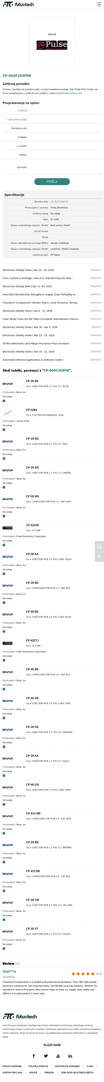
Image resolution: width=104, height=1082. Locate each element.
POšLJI (52, 181)
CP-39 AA (32, 755)
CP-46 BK (32, 669)
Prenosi (49, 1072)
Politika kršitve (38, 1066)
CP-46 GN (32, 784)
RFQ (4, 401)
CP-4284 (31, 409)
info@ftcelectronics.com (69, 93)
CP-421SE (32, 525)
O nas (90, 1066)
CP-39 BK (32, 582)
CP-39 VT (32, 928)
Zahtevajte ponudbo (67, 1066)
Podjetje (22, 137)
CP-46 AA (32, 554)
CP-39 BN (32, 842)
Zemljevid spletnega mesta (77, 1072)
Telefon (23, 155)
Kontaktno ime (19, 128)
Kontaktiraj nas (12, 1072)
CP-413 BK (33, 871)
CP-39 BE (32, 381)
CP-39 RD (32, 438)
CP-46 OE (32, 698)
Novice (33, 1072)
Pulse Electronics (59, 207)
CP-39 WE (32, 496)
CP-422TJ (32, 640)
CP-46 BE (32, 611)
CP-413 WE (33, 813)
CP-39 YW (32, 899)
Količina (22, 110)
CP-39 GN (32, 467)
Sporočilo (22, 167)
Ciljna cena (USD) (17, 119)
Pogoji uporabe (12, 1066)
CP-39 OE (32, 727)
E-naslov (22, 146)
